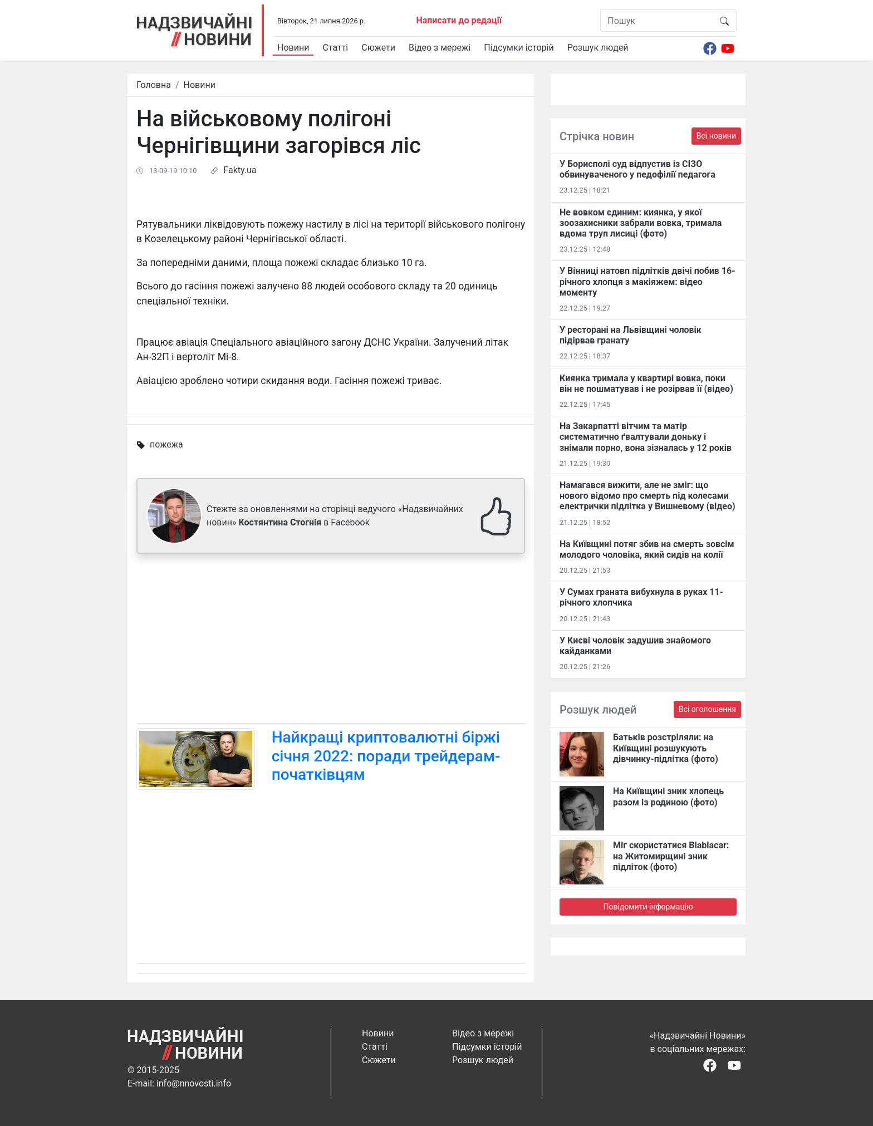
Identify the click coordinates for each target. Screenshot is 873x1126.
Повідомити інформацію (648, 906)
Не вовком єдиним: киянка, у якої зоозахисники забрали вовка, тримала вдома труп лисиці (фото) (641, 223)
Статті (335, 47)
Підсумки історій (519, 47)
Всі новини (716, 135)
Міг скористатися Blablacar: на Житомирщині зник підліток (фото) (671, 856)
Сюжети (378, 47)
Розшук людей (598, 47)
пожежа (166, 444)
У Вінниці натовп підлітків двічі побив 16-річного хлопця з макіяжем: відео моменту (647, 281)
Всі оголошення (707, 709)
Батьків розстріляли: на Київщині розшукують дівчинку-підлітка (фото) (665, 748)
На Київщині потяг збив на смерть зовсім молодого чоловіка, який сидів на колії (647, 549)
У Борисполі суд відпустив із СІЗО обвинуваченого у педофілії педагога (637, 169)
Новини (293, 47)
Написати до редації (459, 20)
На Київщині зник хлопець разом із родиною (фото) (668, 796)
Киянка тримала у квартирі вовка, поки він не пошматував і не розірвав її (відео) (646, 383)
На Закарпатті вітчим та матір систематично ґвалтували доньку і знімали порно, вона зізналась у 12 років (646, 437)
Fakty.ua (239, 170)
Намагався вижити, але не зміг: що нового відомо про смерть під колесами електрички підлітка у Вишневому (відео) (647, 496)
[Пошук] (657, 20)
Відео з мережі (439, 47)
